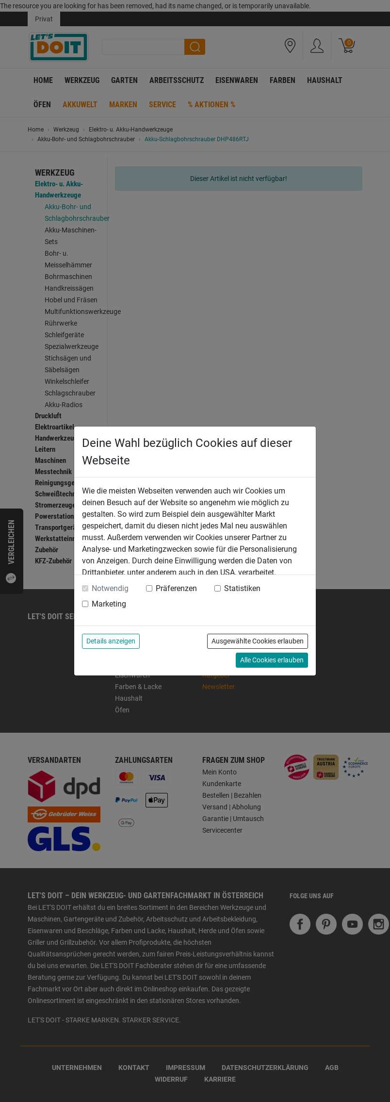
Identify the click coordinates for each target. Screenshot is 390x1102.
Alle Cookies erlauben (272, 660)
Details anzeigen (110, 641)
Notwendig (110, 588)
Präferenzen (176, 588)
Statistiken (242, 588)
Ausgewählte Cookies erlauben (257, 641)
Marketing (109, 604)
